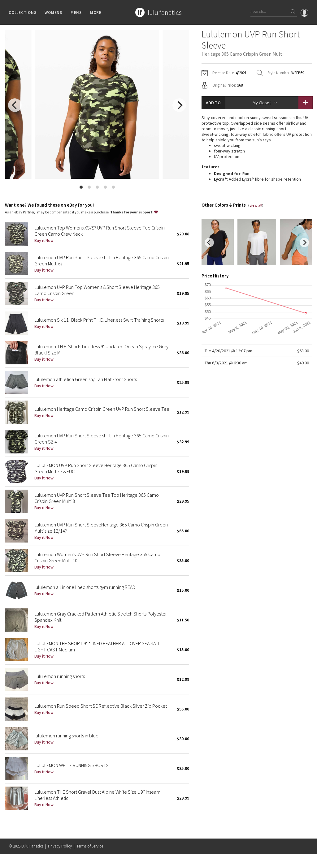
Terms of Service (89, 846)
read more (257, 195)
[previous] (15, 105)
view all (256, 212)
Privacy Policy (60, 846)
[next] (179, 105)
